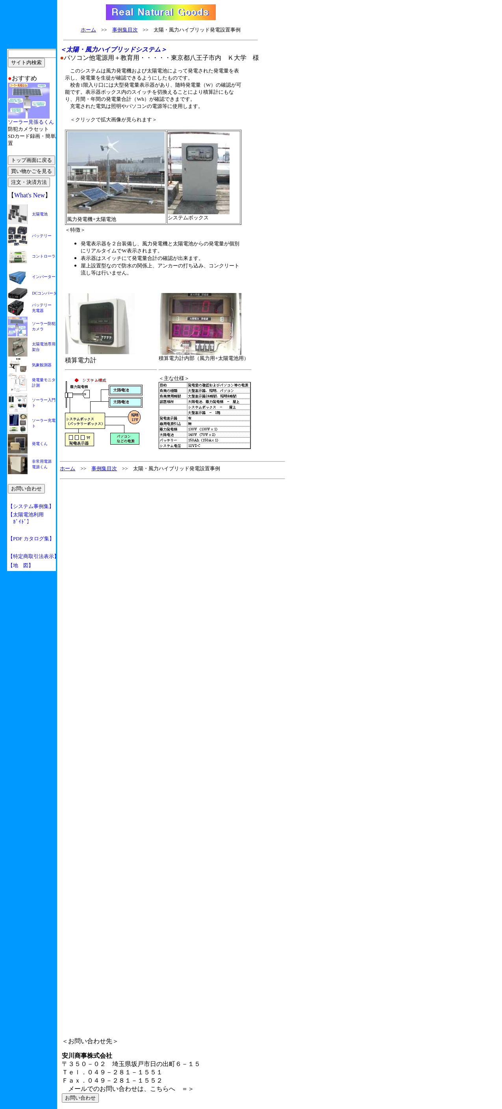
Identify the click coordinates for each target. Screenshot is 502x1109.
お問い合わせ (80, 1098)
